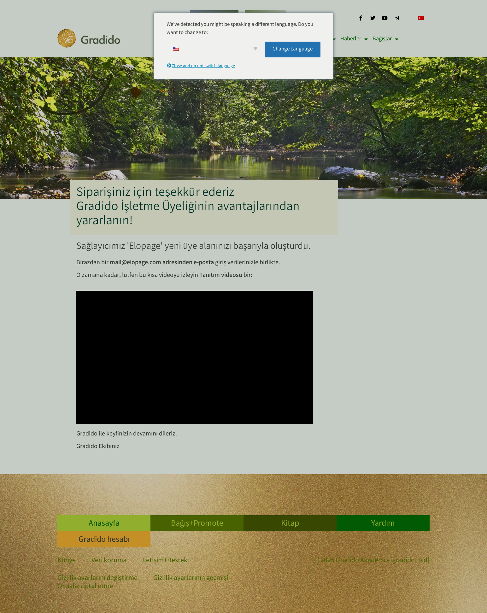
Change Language (293, 49)
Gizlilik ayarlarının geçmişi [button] (190, 579)
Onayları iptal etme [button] (85, 587)
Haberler (354, 39)
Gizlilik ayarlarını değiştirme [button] (97, 579)
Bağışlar (385, 39)
